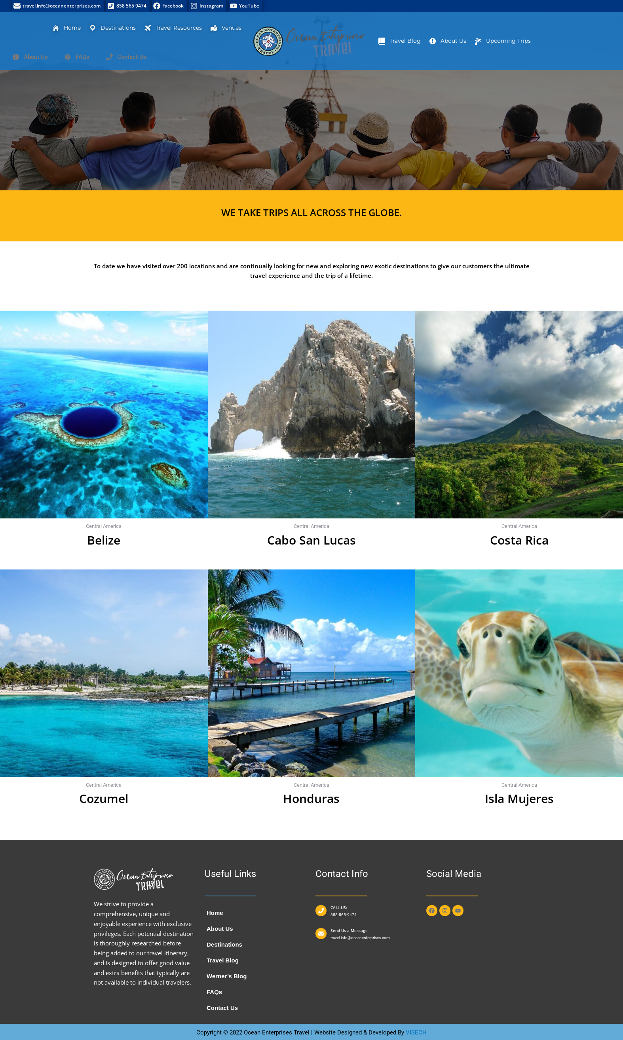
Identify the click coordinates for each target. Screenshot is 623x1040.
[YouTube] (245, 6)
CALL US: (338, 907)
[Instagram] (207, 6)
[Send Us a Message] (321, 933)
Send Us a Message (349, 930)
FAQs (214, 992)
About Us (220, 928)
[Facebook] (169, 6)
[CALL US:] (321, 910)
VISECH (416, 1032)
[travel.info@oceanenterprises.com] (58, 6)
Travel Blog (223, 960)
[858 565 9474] (128, 6)
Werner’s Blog (227, 976)
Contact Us (222, 1007)
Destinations (224, 944)
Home (215, 912)
